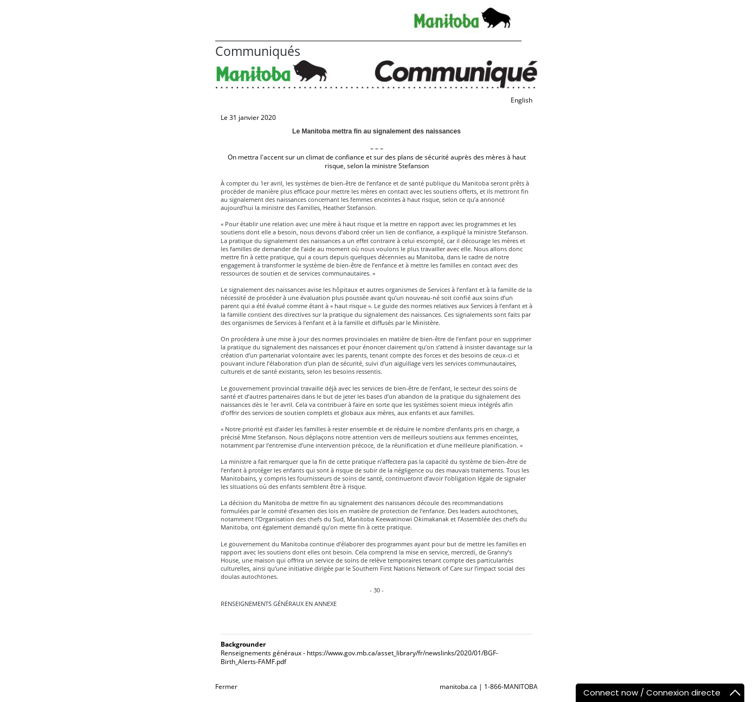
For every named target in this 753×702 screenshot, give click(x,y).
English (521, 100)
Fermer (226, 686)
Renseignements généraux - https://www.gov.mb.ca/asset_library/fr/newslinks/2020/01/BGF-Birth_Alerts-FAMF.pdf (359, 657)
